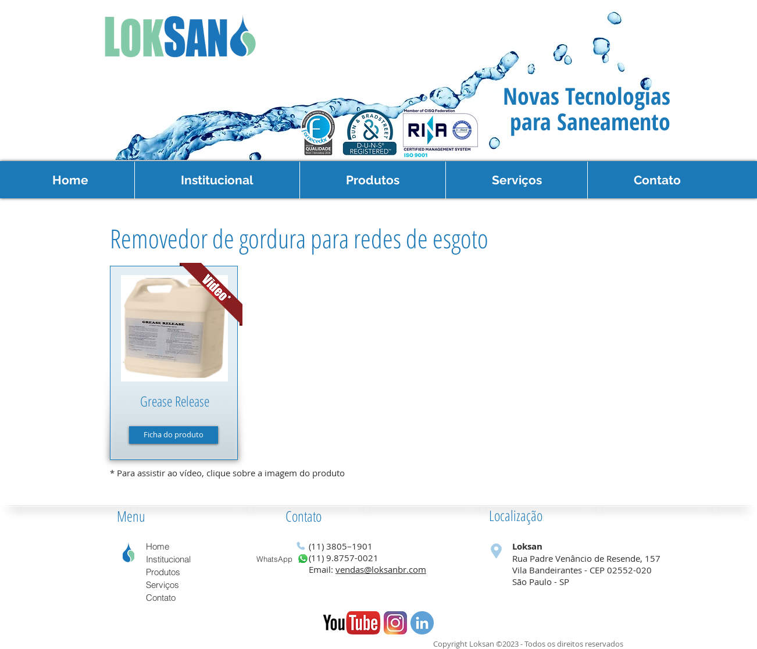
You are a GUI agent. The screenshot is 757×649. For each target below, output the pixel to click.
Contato (303, 516)
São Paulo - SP (542, 581)
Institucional (168, 559)
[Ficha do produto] (173, 435)
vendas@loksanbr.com (380, 569)
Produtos (163, 571)
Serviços (162, 584)
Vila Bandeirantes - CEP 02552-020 (582, 570)
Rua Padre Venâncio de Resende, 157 (586, 558)
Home (157, 546)
